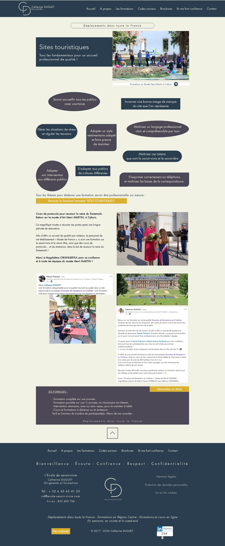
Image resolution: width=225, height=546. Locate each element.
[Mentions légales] (166, 476)
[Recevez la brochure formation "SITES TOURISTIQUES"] (81, 201)
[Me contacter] (60, 531)
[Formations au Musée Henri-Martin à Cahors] (150, 84)
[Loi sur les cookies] (166, 492)
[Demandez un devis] (169, 389)
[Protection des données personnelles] (166, 484)
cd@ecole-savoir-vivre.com (61, 496)
